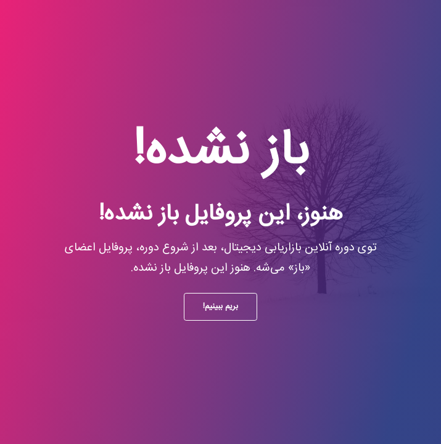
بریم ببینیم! (220, 306)
